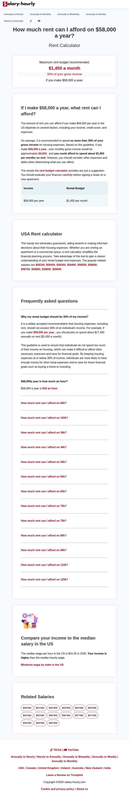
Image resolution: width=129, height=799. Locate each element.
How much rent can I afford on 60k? (44, 403)
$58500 (81, 264)
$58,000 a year (37, 149)
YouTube (71, 749)
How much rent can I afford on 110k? (44, 564)
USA (21, 768)
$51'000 (40, 707)
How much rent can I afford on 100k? (44, 417)
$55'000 (40, 715)
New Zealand (94, 768)
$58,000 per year (43, 332)
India (107, 768)
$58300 (61, 264)
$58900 (46, 269)
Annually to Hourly (13, 14)
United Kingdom (48, 768)
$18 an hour (49, 388)
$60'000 (53, 723)
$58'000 (27, 723)
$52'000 (53, 707)
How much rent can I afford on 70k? (44, 506)
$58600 (92, 264)
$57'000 (79, 715)
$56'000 (66, 715)
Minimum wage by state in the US (42, 664)
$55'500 (53, 715)
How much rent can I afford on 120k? (44, 579)
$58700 (25, 269)
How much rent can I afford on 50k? (44, 462)
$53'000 (66, 707)
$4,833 (42, 153)
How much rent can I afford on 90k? (44, 550)
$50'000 (27, 707)
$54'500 (27, 715)
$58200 (50, 264)
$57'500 (92, 715)
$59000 (56, 269)
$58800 (35, 269)
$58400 (71, 264)
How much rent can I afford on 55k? (44, 476)
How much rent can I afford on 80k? (44, 535)
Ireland (65, 768)
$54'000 (92, 707)
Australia (77, 768)
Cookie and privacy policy (57, 789)
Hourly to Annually (13, 21)
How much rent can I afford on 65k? (44, 491)
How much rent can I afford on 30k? (44, 432)
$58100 (40, 264)
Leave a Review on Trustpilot (64, 775)
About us (82, 789)
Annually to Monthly (40, 14)
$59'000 (40, 723)
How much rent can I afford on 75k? (44, 520)
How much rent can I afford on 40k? (44, 447)
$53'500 (79, 707)
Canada (31, 768)
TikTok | (57, 749)
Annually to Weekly (96, 14)
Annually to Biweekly (68, 14)
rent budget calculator (53, 170)
